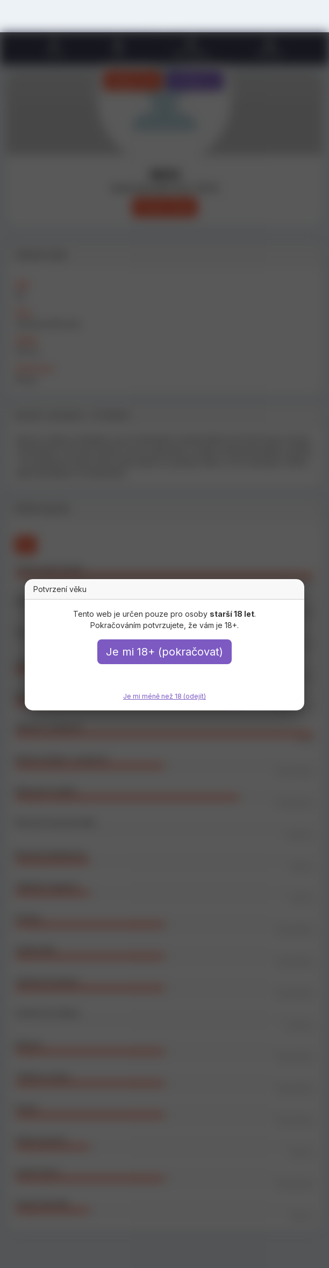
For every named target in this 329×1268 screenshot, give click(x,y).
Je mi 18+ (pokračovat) (164, 651)
